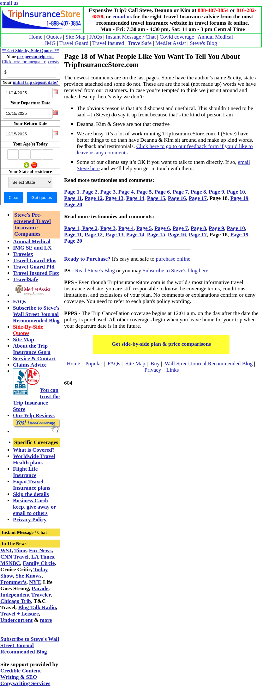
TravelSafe (140, 43)
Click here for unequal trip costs (30, 61)
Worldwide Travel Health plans (34, 459)
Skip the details (31, 494)
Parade (40, 588)
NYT (34, 582)
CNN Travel (14, 557)
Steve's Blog (203, 43)
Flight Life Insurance (25, 472)
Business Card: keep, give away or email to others (34, 507)
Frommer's (13, 582)
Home (35, 37)
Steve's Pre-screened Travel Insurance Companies (32, 224)
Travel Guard (73, 43)
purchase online (173, 259)
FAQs (95, 37)
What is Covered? (34, 450)
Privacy (153, 370)
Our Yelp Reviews (34, 415)
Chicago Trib (15, 601)
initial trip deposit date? (35, 82)
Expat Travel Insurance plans (31, 485)
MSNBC (10, 563)
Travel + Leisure (19, 614)
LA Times (42, 557)
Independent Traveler (25, 595)
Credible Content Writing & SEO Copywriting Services (25, 677)
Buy (155, 364)
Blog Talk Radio (37, 607)
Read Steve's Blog (95, 271)
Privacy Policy (29, 520)
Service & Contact (34, 359)
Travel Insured (108, 43)
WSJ (6, 551)
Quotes (54, 37)
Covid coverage (177, 37)
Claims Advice (29, 365)
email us (9, 3)
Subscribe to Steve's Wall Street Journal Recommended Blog (36, 314)
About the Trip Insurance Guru (32, 349)
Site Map (76, 37)
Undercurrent (16, 620)
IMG (50, 43)
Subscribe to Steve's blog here (175, 271)
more (46, 620)
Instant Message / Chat (131, 37)
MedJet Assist (170, 43)
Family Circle (39, 563)
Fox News (40, 551)
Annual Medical (215, 37)
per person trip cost (35, 56)
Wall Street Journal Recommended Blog (209, 364)
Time (20, 551)
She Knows (28, 576)
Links (172, 370)
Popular (93, 364)
